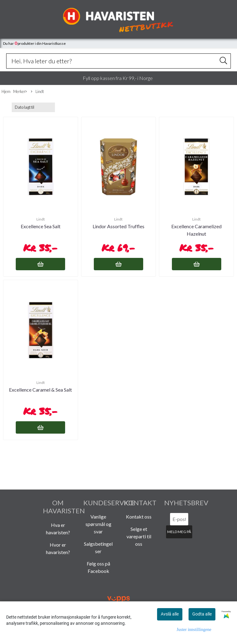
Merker (20, 92)
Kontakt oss (139, 516)
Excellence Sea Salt (40, 226)
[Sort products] (33, 107)
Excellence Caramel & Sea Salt (40, 390)
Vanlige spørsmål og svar (98, 524)
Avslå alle (170, 614)
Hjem (6, 91)
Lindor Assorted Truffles (118, 226)
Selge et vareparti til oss (139, 536)
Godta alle (202, 614)
